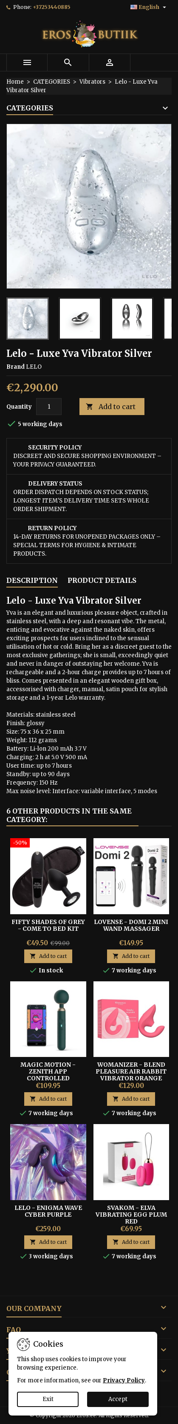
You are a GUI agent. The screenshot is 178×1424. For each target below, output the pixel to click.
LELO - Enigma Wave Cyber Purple (48, 1211)
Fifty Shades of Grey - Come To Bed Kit (48, 925)
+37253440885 (52, 7)
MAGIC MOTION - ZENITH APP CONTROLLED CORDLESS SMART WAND (48, 1078)
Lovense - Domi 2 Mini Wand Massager (131, 925)
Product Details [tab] (102, 580)
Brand (15, 366)
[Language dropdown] (149, 7)
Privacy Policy (124, 1380)
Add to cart (111, 406)
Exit (48, 1399)
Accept (117, 1399)
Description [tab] (32, 580)
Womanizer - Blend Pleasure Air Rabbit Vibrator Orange (131, 1071)
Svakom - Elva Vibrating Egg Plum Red (131, 1214)
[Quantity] (49, 406)
